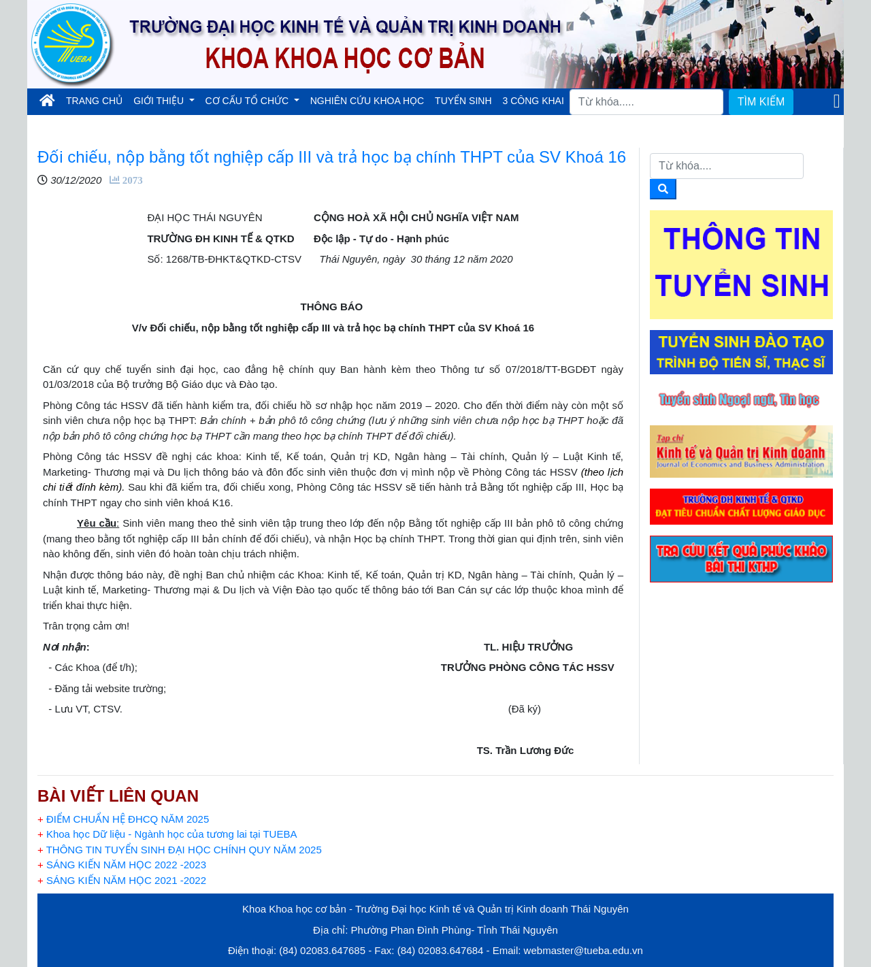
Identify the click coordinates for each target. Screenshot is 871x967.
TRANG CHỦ (97, 99)
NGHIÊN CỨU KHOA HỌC (367, 100)
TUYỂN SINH (463, 100)
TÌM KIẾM (761, 102)
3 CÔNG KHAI (533, 100)
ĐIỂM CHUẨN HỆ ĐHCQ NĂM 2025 (123, 819)
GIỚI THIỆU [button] (159, 100)
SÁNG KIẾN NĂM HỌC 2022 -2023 (121, 864)
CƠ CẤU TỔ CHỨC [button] (249, 100)
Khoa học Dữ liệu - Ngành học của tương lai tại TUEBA (167, 834)
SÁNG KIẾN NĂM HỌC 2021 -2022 (121, 880)
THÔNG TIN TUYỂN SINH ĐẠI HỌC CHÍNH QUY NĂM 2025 (179, 849)
